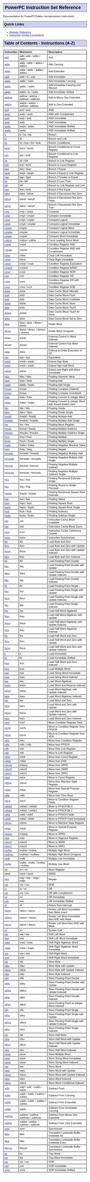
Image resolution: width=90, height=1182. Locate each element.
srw (6, 953)
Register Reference (20, 32)
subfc (8, 1095)
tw (6, 1153)
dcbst (8, 303)
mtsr (7, 838)
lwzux (8, 713)
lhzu (7, 641)
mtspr (8, 828)
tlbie (7, 1141)
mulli (7, 858)
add (7, 57)
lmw (7, 669)
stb (6, 961)
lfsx (6, 605)
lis (6, 658)
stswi (7, 1058)
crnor (7, 272)
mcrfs (8, 728)
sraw (7, 942)
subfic (8, 1109)
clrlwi (7, 255)
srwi (7, 957)
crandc (8, 250)
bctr (7, 165)
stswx (8, 1062)
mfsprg (8, 765)
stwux (8, 1074)
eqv (7, 357)
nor (6, 884)
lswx (7, 677)
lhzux (7, 648)
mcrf (7, 722)
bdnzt (8, 206)
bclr (7, 155)
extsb (8, 361)
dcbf (7, 295)
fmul (7, 437)
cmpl (7, 220)
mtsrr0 (8, 842)
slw (6, 934)
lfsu (6, 591)
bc (6, 143)
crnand (8, 268)
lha (6, 611)
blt (6, 181)
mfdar (8, 761)
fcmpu (8, 393)
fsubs (8, 515)
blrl (6, 185)
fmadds (9, 420)
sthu (7, 1039)
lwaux (8, 691)
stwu (7, 1070)
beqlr (7, 173)
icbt (6, 526)
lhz (6, 635)
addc (7, 64)
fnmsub (9, 466)
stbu (7, 966)
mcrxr (8, 735)
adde (7, 71)
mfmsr (8, 783)
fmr (6, 424)
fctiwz (8, 402)
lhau (7, 616)
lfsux (7, 598)
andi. (7, 122)
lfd (6, 561)
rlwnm (8, 924)
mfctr (7, 757)
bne (7, 189)
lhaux (8, 623)
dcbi (7, 299)
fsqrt (7, 503)
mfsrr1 (8, 773)
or (6, 889)
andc (7, 114)
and (7, 110)
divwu (8, 331)
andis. (8, 130)
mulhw (8, 850)
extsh (8, 365)
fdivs (7, 412)
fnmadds (9, 459)
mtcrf (7, 801)
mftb (7, 795)
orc (6, 893)
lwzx (7, 718)
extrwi (8, 371)
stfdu (7, 983)
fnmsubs (9, 472)
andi (7, 118)
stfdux (8, 990)
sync (7, 1128)
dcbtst (8, 313)
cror (7, 276)
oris (7, 901)
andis (8, 126)
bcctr (7, 148)
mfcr (7, 740)
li (5, 653)
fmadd (8, 416)
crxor (7, 287)
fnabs (8, 445)
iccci (7, 532)
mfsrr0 (8, 769)
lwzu (7, 706)
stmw (7, 1054)
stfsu (7, 1015)
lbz (6, 541)
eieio (7, 352)
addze (8, 104)
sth (6, 1035)
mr (6, 869)
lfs (6, 586)
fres (7, 479)
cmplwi (8, 232)
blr (6, 161)
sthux (8, 1044)
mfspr (8, 790)
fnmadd (9, 453)
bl (5, 138)
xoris (7, 1170)
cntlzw (8, 240)
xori (7, 1166)
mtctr (7, 777)
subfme (9, 1116)
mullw (8, 864)
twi (6, 1157)
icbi (6, 521)
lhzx (7, 663)
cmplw (8, 228)
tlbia (7, 1134)
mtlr (7, 753)
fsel (6, 499)
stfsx (7, 1029)
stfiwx (8, 1004)
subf (7, 1088)
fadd (7, 380)
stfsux (8, 1022)
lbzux (7, 551)
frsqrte (8, 493)
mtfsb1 (8, 810)
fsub (7, 511)
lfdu (7, 566)
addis (8, 92)
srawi (7, 948)
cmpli (7, 224)
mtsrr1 (8, 846)
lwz (6, 700)
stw (6, 1066)
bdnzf (8, 199)
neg (7, 879)
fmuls (8, 441)
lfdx (6, 580)
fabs (7, 376)
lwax (7, 696)
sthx (7, 1050)
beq (7, 169)
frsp (7, 486)
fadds (8, 385)
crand (8, 244)
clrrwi (7, 259)
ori (6, 897)
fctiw (7, 397)
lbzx (7, 557)
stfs (6, 1010)
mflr (7, 748)
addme (8, 97)
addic (8, 81)
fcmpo (8, 389)
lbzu (7, 546)
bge (7, 177)
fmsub (8, 428)
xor (6, 1162)
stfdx (7, 997)
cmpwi (8, 236)
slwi (7, 938)
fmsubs (9, 433)
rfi (6, 905)
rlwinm (8, 917)
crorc (7, 281)
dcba (7, 291)
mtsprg (8, 834)
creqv (8, 263)
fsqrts (8, 507)
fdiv (6, 408)
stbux (8, 970)
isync (7, 537)
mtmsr (8, 823)
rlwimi (8, 910)
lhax (7, 630)
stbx (7, 974)
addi (7, 77)
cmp (7, 211)
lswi (7, 673)
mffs (7, 744)
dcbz (7, 318)
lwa (6, 681)
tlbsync (8, 1148)
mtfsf (7, 814)
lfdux (7, 573)
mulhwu (9, 854)
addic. (8, 86)
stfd (7, 978)
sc (6, 930)
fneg (7, 449)
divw (7, 324)
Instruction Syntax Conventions (26, 35)
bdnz (7, 193)
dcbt (7, 307)
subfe (8, 1102)
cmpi (7, 215)
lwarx (7, 685)
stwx (7, 1079)
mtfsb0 (8, 806)
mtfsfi (8, 819)
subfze (8, 1123)
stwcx (8, 1083)
